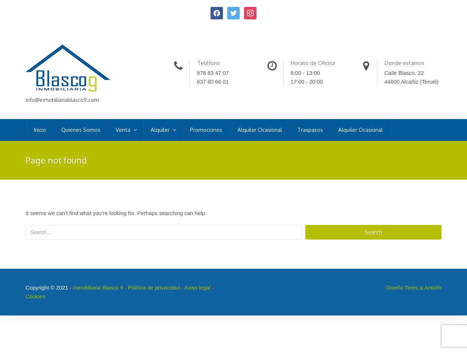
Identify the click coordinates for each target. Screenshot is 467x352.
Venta (124, 129)
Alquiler (161, 129)
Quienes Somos (80, 129)
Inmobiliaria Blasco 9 (98, 287)
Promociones (206, 129)
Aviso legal (197, 287)
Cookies (35, 296)
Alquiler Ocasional (260, 129)
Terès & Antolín (423, 287)
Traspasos (310, 129)
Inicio (40, 129)
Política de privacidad (154, 287)
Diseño (395, 287)
